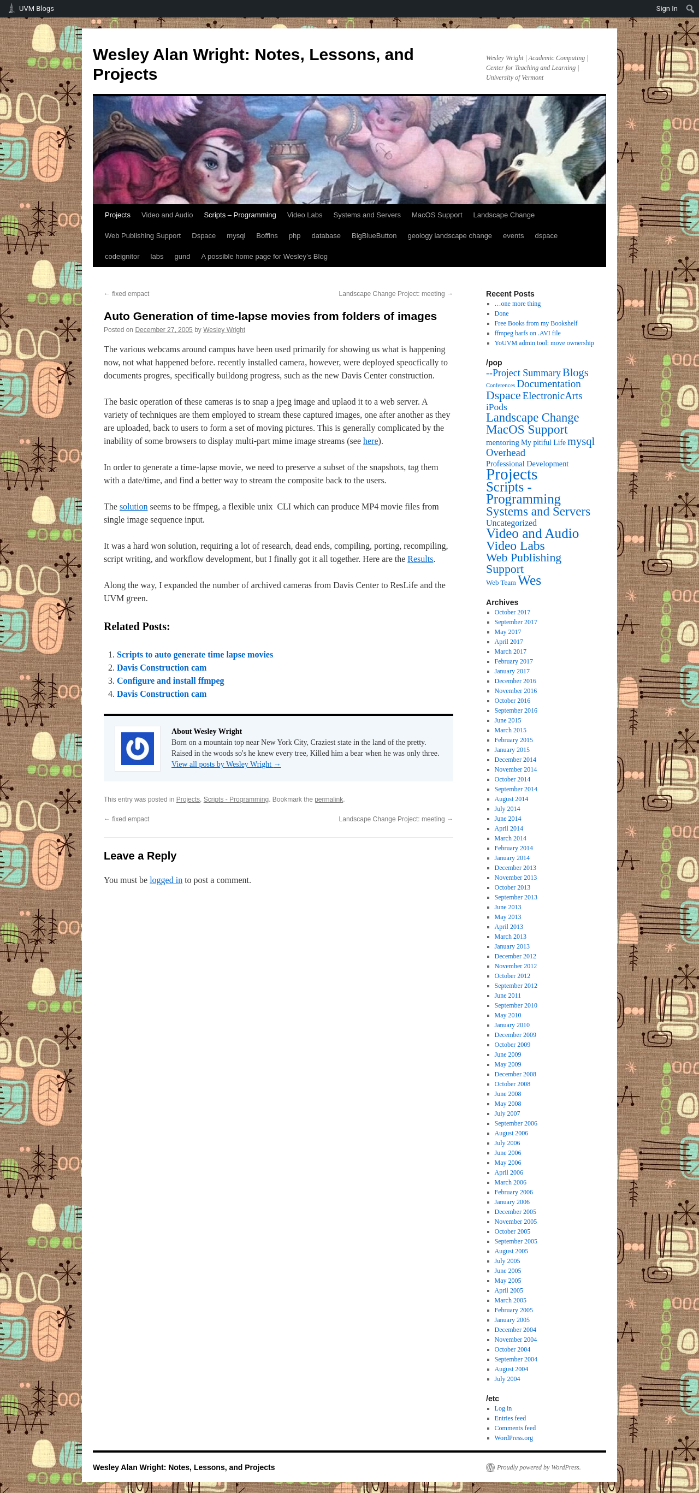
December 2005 (515, 1212)
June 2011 (508, 995)
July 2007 (507, 1113)
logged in (166, 880)
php (295, 236)
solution (134, 506)
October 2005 (513, 1231)
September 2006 (516, 1123)
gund (182, 256)
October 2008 (513, 1084)
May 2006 (508, 1162)
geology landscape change (449, 236)
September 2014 (516, 789)
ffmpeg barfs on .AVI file (528, 333)
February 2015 (514, 740)
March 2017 (510, 651)
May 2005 (508, 1280)
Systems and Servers (367, 215)
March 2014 (510, 838)
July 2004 (507, 1379)
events (513, 236)
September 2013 (516, 897)
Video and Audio (167, 215)
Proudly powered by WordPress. (539, 1467)
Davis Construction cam (161, 667)
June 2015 (508, 720)
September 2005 (516, 1241)
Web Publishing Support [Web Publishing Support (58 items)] (523, 563)
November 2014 (516, 769)
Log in (503, 1408)
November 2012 (516, 966)
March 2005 (510, 1300)
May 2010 (508, 1015)
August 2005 (512, 1251)
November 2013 (516, 877)
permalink (329, 799)
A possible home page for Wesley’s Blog (264, 256)
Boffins (267, 236)
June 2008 (508, 1094)
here (370, 441)
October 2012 (513, 976)
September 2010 (516, 1005)
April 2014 (509, 828)
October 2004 (513, 1349)
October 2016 (513, 700)
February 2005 (514, 1310)
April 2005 (509, 1290)
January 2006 (512, 1202)
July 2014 (507, 809)
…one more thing (518, 303)
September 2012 (516, 986)
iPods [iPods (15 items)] (496, 406)
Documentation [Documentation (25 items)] (549, 383)
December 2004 (515, 1330)
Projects (118, 215)
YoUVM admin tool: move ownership (544, 343)
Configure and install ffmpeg (170, 680)
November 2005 (516, 1221)
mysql (236, 236)
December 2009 (515, 1035)
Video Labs (305, 215)
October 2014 (513, 779)
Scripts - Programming (236, 799)
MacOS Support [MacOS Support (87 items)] (527, 429)
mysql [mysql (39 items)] (581, 441)
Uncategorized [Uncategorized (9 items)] (511, 523)
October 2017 (513, 612)
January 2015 (512, 750)
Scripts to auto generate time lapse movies (195, 654)
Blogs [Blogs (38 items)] (575, 372)
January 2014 (512, 858)
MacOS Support (437, 215)
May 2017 (508, 632)
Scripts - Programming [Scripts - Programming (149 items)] (523, 492)
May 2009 (508, 1064)
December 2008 (515, 1074)
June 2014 (508, 818)
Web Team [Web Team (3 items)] (501, 582)
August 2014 (512, 799)
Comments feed (515, 1428)
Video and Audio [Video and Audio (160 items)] (532, 533)
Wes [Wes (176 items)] (529, 580)
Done (502, 313)
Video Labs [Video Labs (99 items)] (515, 545)
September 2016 (516, 710)
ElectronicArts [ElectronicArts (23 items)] (553, 395)
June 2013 (508, 907)
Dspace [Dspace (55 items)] (503, 395)
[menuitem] (690, 8)
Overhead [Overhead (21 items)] (505, 452)
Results (420, 559)
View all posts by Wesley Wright (226, 764)
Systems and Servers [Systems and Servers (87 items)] (538, 511)
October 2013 (513, 887)
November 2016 (516, 691)
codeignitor (122, 256)
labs (157, 256)
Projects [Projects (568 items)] (512, 474)
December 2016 (515, 681)
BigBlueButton (374, 236)
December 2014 (515, 759)
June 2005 (508, 1271)
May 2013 (508, 917)
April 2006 (509, 1172)
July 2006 (507, 1143)
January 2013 (512, 946)
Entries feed (510, 1418)
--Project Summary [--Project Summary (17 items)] (523, 373)
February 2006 (514, 1192)
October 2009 (513, 1044)
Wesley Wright (224, 330)
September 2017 (516, 622)
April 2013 (509, 927)
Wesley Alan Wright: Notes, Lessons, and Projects (184, 1467)
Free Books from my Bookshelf (536, 323)
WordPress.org (514, 1438)
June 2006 (508, 1153)
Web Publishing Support (143, 236)
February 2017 (514, 661)
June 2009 (508, 1054)
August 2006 (512, 1133)
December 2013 (515, 868)
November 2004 (516, 1339)
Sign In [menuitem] (667, 8)
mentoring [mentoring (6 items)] (502, 442)
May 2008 (508, 1103)
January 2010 (512, 1025)
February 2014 (514, 848)
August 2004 (512, 1369)
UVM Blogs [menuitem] (36, 8)
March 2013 (510, 936)
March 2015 (510, 730)
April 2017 (509, 641)
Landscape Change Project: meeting (396, 294)
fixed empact (126, 294)
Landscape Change (504, 215)
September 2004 (516, 1359)
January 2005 (512, 1320)
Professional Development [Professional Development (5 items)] (527, 463)
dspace (546, 236)
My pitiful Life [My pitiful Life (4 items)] (543, 443)
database (326, 236)
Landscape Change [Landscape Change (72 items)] (532, 417)
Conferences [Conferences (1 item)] (500, 385)
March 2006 (510, 1182)
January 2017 (512, 671)
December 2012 (515, 956)
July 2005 (507, 1261)
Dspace (204, 236)
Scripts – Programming (240, 215)
